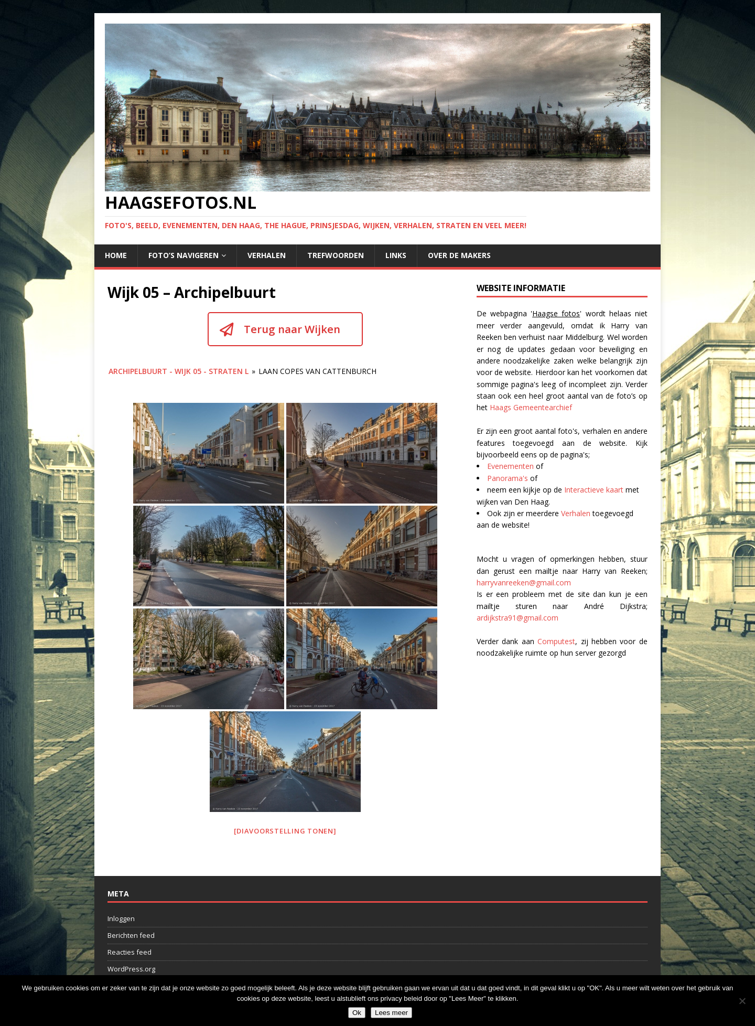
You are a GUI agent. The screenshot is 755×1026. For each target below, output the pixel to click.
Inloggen (121, 918)
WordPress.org (131, 969)
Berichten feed (131, 935)
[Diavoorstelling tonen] (285, 831)
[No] (742, 1001)
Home (116, 255)
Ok (356, 1013)
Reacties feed (129, 952)
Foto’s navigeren (183, 255)
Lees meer (391, 1013)
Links (395, 255)
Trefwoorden (335, 255)
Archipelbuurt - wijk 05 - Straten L (179, 371)
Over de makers (459, 255)
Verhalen (266, 255)
